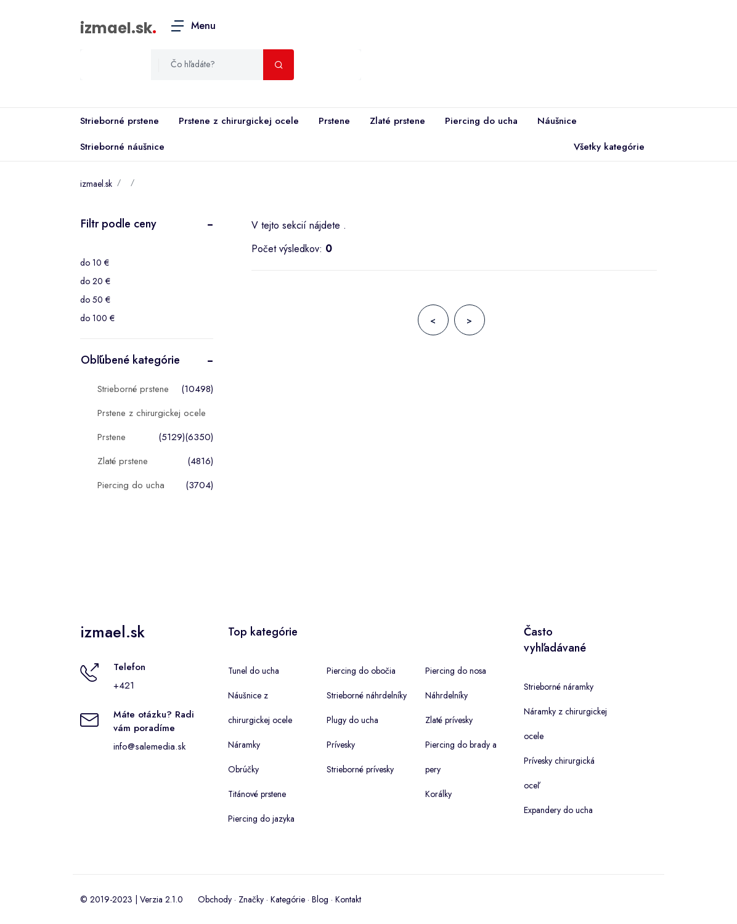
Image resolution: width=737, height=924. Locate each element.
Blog (320, 899)
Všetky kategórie (607, 147)
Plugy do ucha (352, 720)
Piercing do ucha (481, 121)
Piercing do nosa (455, 670)
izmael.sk (116, 28)
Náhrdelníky (446, 695)
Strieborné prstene (119, 121)
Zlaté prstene (397, 121)
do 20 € (95, 281)
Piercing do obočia (361, 670)
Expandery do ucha (558, 810)
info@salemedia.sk (149, 746)
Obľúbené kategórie (130, 360)
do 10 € (94, 262)
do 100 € (97, 318)
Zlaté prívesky (449, 720)
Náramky (244, 744)
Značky (251, 899)
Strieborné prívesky (360, 769)
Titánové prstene (257, 794)
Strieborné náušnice (122, 146)
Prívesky (341, 744)
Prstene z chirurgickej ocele (239, 121)
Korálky (438, 794)
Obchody (215, 899)
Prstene (334, 121)
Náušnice (557, 121)
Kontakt (348, 899)
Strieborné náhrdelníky (367, 695)
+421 (123, 685)
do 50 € (95, 299)
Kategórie (288, 899)
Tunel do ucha (253, 670)
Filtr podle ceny (119, 224)
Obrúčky (243, 769)
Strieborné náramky (558, 687)
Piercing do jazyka (261, 818)
